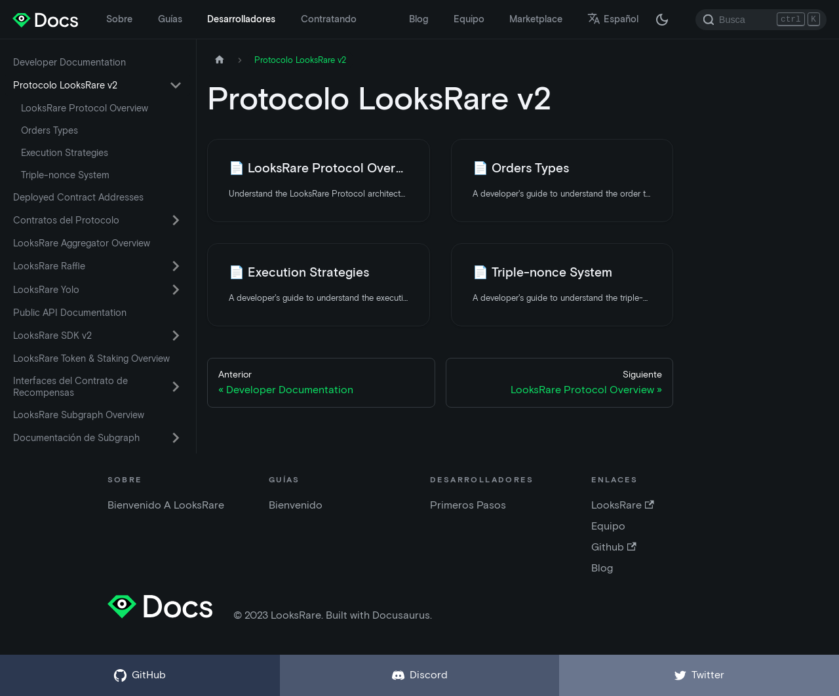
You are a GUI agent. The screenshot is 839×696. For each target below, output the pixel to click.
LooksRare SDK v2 (52, 335)
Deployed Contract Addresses (78, 197)
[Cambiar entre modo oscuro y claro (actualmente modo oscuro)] (662, 19)
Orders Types (49, 130)
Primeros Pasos (468, 505)
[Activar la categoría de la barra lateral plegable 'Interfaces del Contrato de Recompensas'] (175, 386)
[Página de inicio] (219, 60)
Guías (170, 19)
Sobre (119, 19)
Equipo (469, 19)
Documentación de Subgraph (76, 438)
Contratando (329, 19)
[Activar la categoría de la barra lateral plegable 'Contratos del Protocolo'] (175, 220)
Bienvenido (295, 505)
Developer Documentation (69, 62)
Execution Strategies (64, 153)
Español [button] (612, 19)
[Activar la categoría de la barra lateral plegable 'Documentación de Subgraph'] (175, 437)
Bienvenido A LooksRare (165, 505)
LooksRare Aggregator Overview (81, 243)
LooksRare (622, 505)
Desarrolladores (241, 19)
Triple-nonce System (65, 175)
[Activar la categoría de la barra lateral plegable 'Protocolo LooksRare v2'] (175, 85)
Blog (418, 19)
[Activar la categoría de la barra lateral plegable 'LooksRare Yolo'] (175, 289)
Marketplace (535, 19)
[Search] (761, 19)
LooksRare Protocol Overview (84, 108)
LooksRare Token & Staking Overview (91, 358)
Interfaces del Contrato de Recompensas (70, 386)
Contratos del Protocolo (66, 220)
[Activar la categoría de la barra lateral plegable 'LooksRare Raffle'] (175, 266)
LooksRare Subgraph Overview (78, 415)
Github (613, 547)
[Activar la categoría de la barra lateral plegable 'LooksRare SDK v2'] (175, 335)
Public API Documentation (70, 313)
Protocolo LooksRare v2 (65, 85)
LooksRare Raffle (49, 266)
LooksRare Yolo (46, 290)
